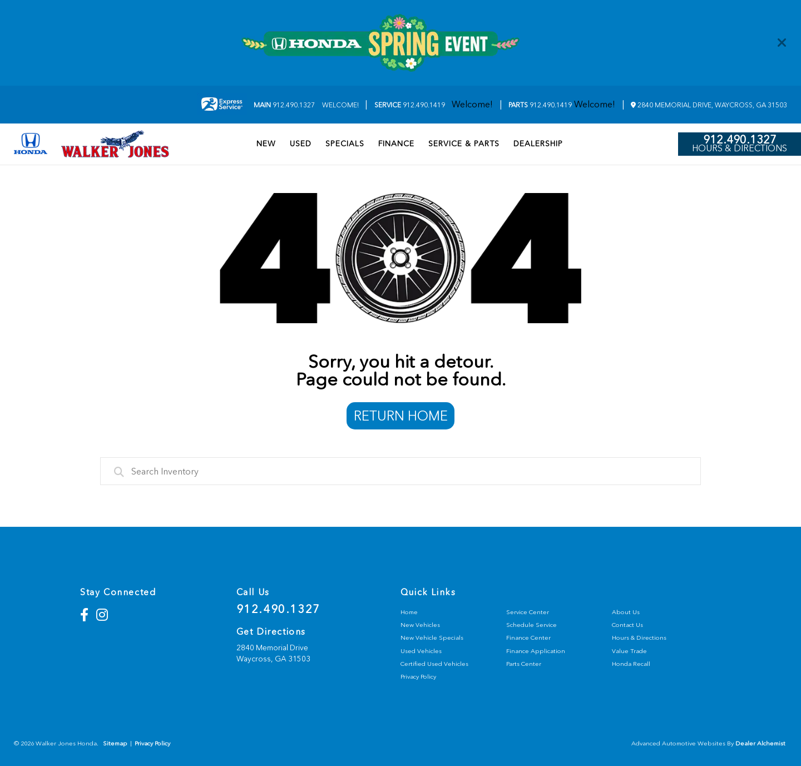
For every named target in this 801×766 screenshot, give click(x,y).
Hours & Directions (739, 148)
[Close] (782, 42)
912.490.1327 (284, 105)
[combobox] (400, 471)
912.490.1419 (409, 105)
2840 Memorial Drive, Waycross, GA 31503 (709, 105)
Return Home (401, 416)
